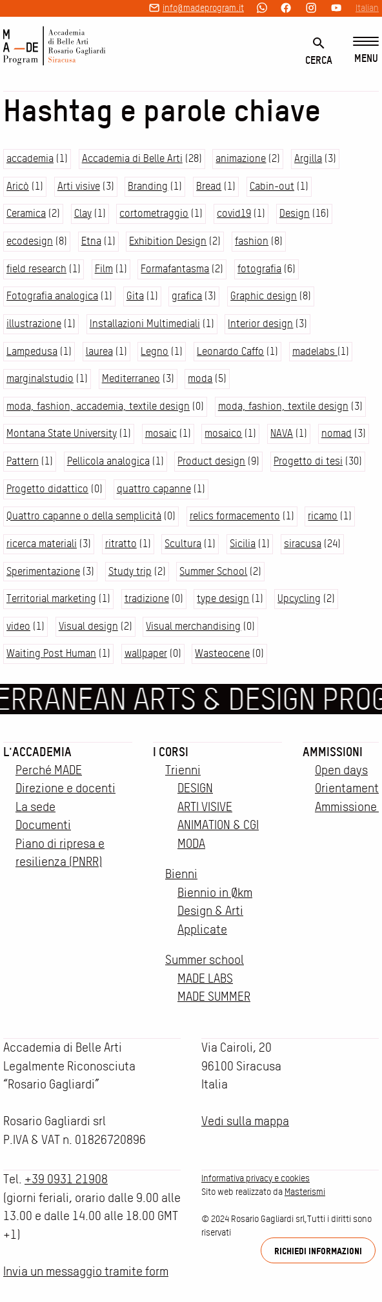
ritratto (121, 543)
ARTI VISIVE (204, 806)
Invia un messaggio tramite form (85, 1271)
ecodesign (29, 241)
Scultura (183, 543)
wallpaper (146, 653)
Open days (341, 770)
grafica (187, 296)
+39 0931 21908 (66, 1179)
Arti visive (78, 186)
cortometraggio (153, 213)
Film (104, 269)
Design (294, 213)
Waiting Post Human (51, 653)
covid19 (234, 213)
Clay (83, 213)
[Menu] (366, 50)
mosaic (161, 433)
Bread (208, 186)
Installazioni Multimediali (145, 323)
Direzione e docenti (65, 788)
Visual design (88, 626)
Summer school (204, 959)
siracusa (302, 543)
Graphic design (263, 296)
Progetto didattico (47, 489)
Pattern (22, 461)
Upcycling (299, 598)
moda (200, 378)
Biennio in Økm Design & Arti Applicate (214, 911)
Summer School (213, 571)
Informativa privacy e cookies (255, 1178)
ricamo (322, 516)
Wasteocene (222, 653)
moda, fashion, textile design (283, 406)
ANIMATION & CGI (218, 824)
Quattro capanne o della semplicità (83, 516)
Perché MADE (48, 770)
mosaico (223, 433)
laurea (99, 351)
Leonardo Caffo (230, 351)
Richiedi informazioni (318, 1250)
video (18, 626)
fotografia (259, 269)
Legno (154, 351)
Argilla (308, 158)
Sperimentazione (43, 571)
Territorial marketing (51, 598)
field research (36, 269)
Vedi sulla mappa (245, 1121)
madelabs (314, 351)
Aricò (17, 186)
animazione (241, 158)
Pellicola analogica (108, 461)
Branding (148, 186)
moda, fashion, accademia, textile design (98, 406)
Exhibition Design (167, 241)
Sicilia (243, 543)
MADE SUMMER (213, 996)
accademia (30, 158)
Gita (135, 296)
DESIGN (195, 788)
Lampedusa (31, 351)
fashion (251, 241)
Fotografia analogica (52, 296)
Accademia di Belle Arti (132, 158)
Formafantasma (175, 269)
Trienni (183, 770)
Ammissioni (333, 751)
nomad (336, 433)
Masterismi (305, 1192)
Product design (211, 461)
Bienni (181, 873)
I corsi (170, 751)
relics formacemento (235, 516)
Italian (367, 8)
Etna (91, 241)
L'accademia (37, 751)
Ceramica (26, 213)
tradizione (147, 598)
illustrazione (33, 323)
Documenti (43, 824)
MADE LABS (205, 978)
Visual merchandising (193, 626)
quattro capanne (154, 489)
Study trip (130, 571)
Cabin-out (272, 186)
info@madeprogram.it (203, 8)
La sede (35, 806)
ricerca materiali (41, 543)
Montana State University (61, 433)
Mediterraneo (131, 378)
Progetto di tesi (308, 461)
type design (223, 598)
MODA (191, 843)
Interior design (260, 323)
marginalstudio (40, 378)
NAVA (281, 433)
